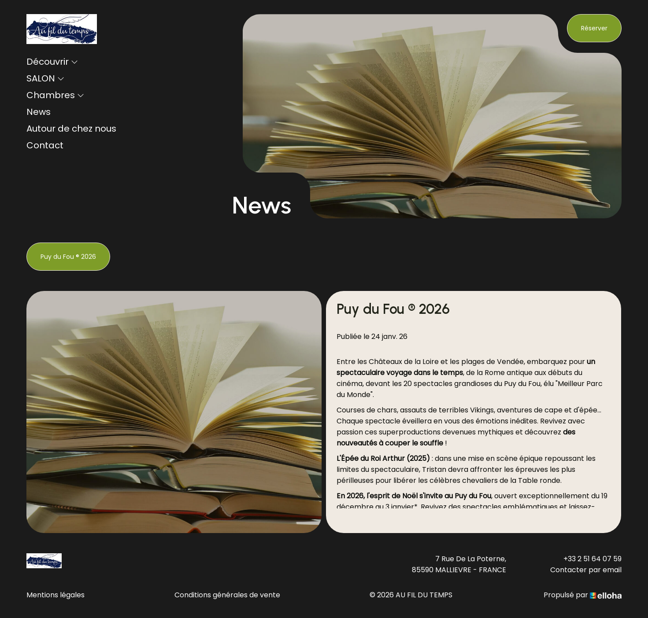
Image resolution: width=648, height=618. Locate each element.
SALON (45, 78)
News (38, 112)
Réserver (594, 28)
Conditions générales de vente (227, 595)
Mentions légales (55, 595)
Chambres (55, 95)
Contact (44, 145)
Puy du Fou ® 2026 (68, 256)
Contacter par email (586, 570)
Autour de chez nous (71, 128)
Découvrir (52, 61)
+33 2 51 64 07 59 (592, 559)
